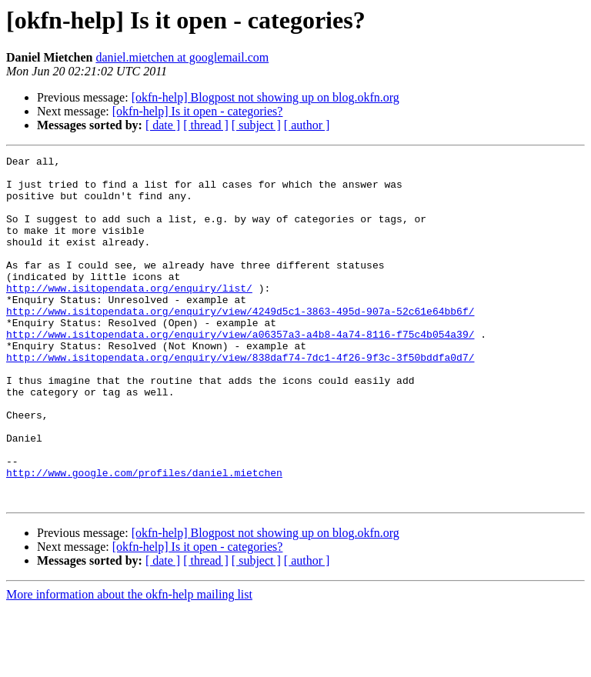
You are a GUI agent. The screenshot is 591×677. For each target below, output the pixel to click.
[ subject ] (256, 125)
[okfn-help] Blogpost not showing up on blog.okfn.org (265, 97)
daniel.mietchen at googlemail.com (182, 57)
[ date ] (162, 125)
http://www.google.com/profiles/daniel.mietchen (144, 537)
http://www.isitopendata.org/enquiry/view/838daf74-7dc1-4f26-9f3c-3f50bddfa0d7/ (240, 398)
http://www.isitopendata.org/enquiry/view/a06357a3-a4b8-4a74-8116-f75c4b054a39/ (240, 371)
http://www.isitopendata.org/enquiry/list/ (129, 315)
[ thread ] (206, 125)
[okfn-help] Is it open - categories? (197, 111)
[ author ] (307, 125)
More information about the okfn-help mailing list (129, 663)
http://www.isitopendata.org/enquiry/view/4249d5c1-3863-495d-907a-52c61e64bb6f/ (240, 343)
